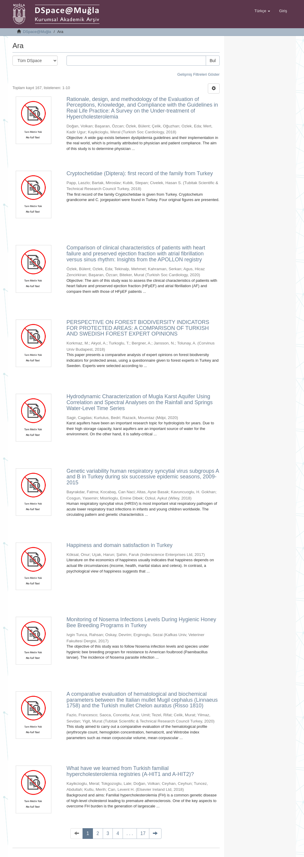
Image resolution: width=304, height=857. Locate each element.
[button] (262, 11)
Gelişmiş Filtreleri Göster (198, 74)
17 (142, 833)
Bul (213, 60)
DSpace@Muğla (37, 31)
